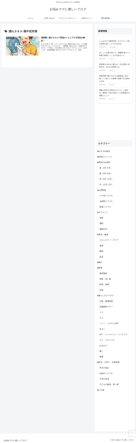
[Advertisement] (115, 122)
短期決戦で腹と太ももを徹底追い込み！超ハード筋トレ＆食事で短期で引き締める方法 (114, 78)
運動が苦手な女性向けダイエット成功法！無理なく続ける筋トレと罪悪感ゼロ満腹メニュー (114, 92)
